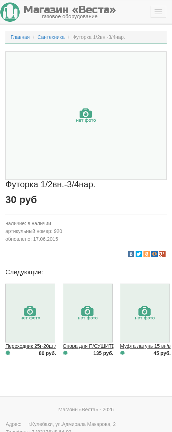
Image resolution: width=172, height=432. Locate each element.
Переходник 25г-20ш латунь (37, 346)
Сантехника (51, 37)
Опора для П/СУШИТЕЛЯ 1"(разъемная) (110, 346)
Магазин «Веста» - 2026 (85, 409)
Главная (20, 37)
